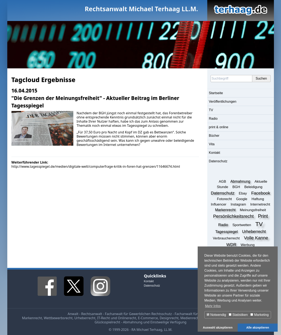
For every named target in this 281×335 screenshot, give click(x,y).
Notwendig (216, 315)
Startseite (216, 93)
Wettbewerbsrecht (58, 318)
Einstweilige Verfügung (168, 322)
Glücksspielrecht (107, 322)
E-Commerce (148, 318)
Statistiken (238, 315)
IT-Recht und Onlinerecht (116, 318)
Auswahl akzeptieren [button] (217, 327)
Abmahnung (132, 322)
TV (211, 110)
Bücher (214, 135)
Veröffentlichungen (222, 101)
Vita (212, 144)
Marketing (259, 315)
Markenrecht (32, 318)
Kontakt (214, 152)
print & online (218, 127)
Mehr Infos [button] (213, 306)
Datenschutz (218, 161)
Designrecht (169, 318)
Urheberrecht (84, 318)
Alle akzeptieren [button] (257, 327)
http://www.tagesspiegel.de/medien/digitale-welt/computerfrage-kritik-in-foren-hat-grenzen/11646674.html (95, 166)
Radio (213, 118)
